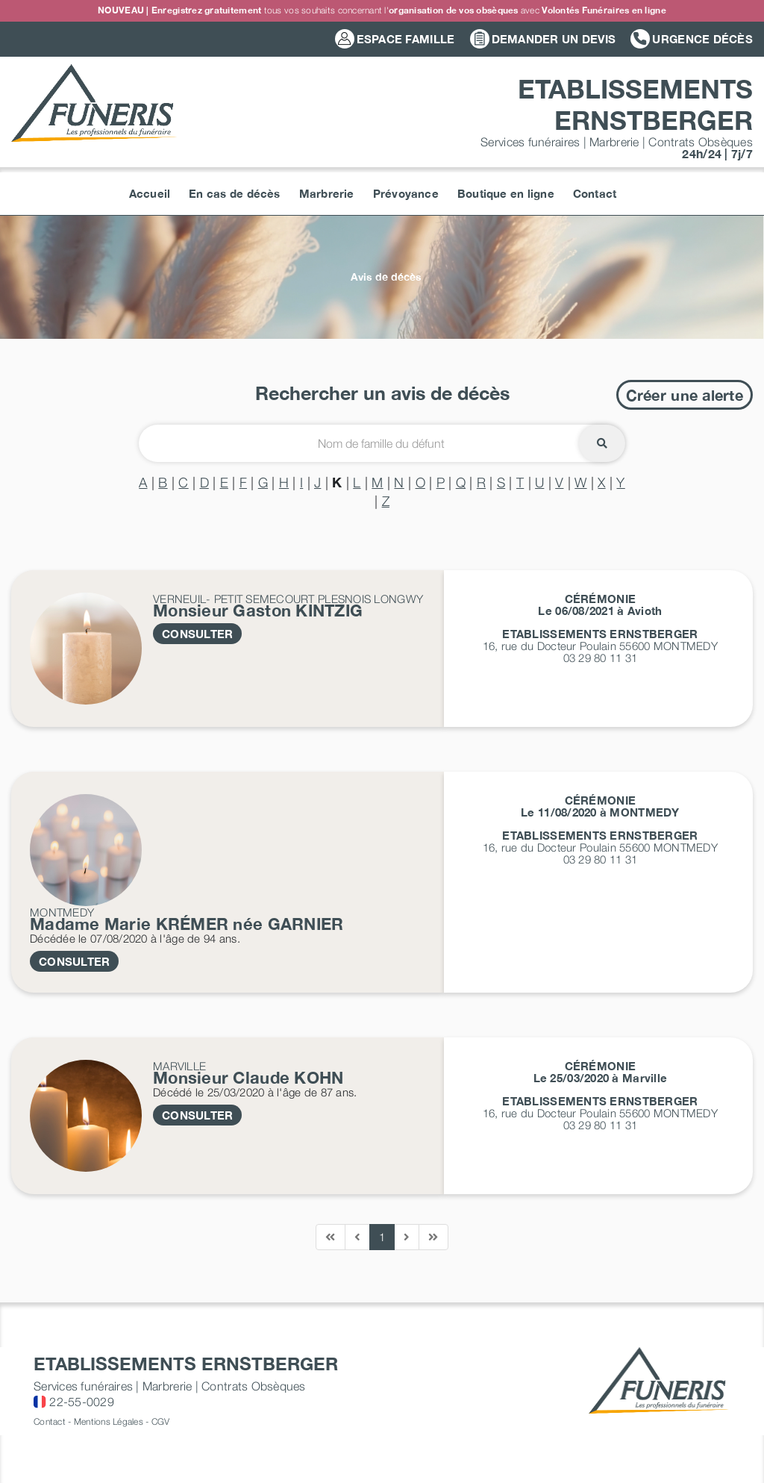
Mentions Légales (108, 1421)
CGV (160, 1421)
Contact (50, 1421)
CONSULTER (197, 633)
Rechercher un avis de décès (382, 393)
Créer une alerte (684, 395)
